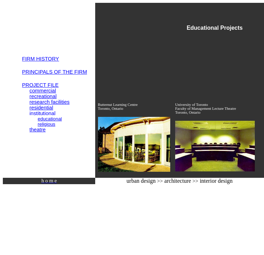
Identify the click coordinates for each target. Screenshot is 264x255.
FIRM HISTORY (40, 59)
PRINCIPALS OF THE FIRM (54, 72)
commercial (42, 91)
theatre (37, 129)
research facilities (49, 102)
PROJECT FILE (40, 85)
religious (47, 124)
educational (50, 118)
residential (41, 107)
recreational (43, 96)
